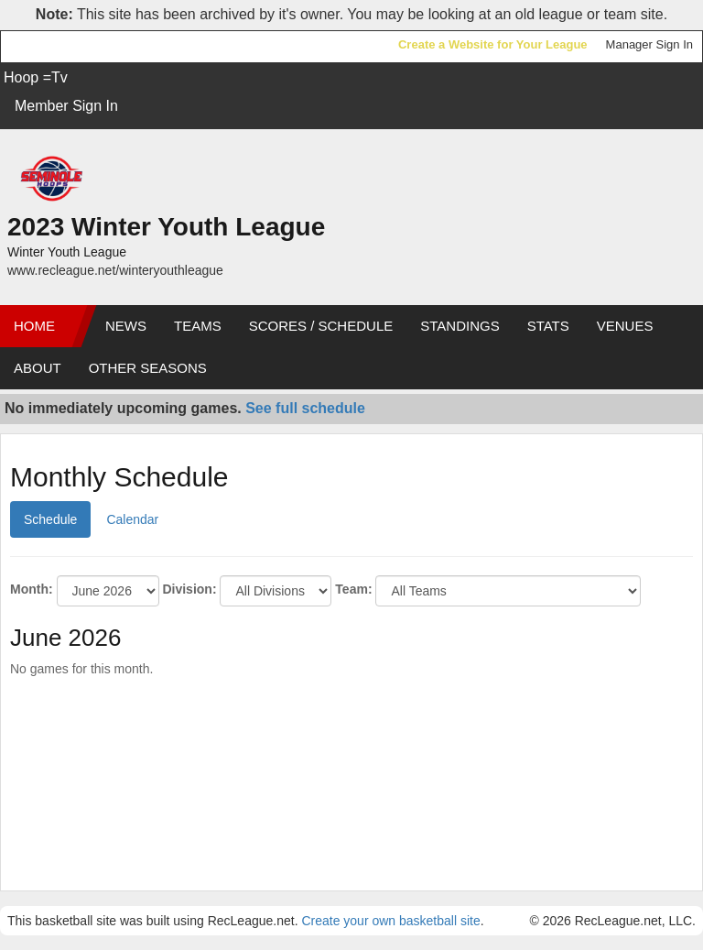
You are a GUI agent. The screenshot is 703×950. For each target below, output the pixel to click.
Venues (625, 325)
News (125, 325)
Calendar (132, 519)
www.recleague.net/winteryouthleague (115, 270)
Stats (548, 325)
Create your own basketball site (390, 920)
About (37, 368)
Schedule (50, 519)
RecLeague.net (56, 46)
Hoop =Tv (36, 77)
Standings (459, 325)
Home (34, 325)
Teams (198, 325)
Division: (189, 589)
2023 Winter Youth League (166, 227)
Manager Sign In (649, 44)
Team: (353, 589)
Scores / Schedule (321, 325)
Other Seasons (148, 368)
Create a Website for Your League (493, 44)
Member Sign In (66, 106)
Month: (31, 589)
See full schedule (305, 408)
